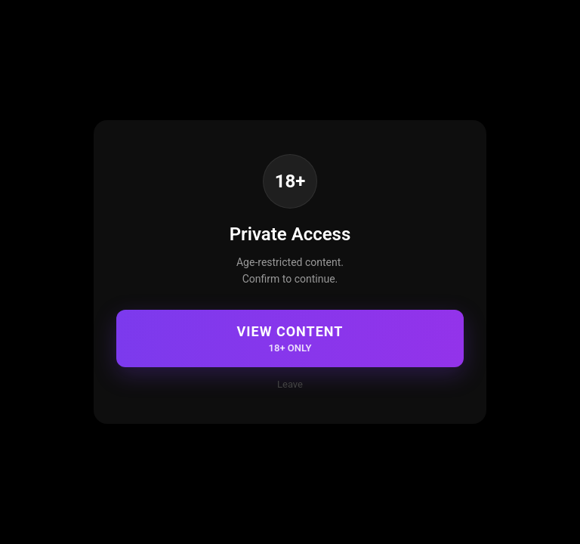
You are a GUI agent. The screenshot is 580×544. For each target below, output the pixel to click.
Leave (290, 384)
